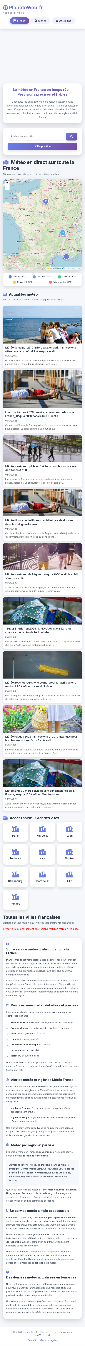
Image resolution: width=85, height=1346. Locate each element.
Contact (32, 1340)
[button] (46, 201)
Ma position (42, 146)
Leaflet (51, 268)
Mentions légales (48, 1340)
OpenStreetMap (64, 268)
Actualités (64, 20)
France (19, 20)
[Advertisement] (42, 56)
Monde (41, 20)
